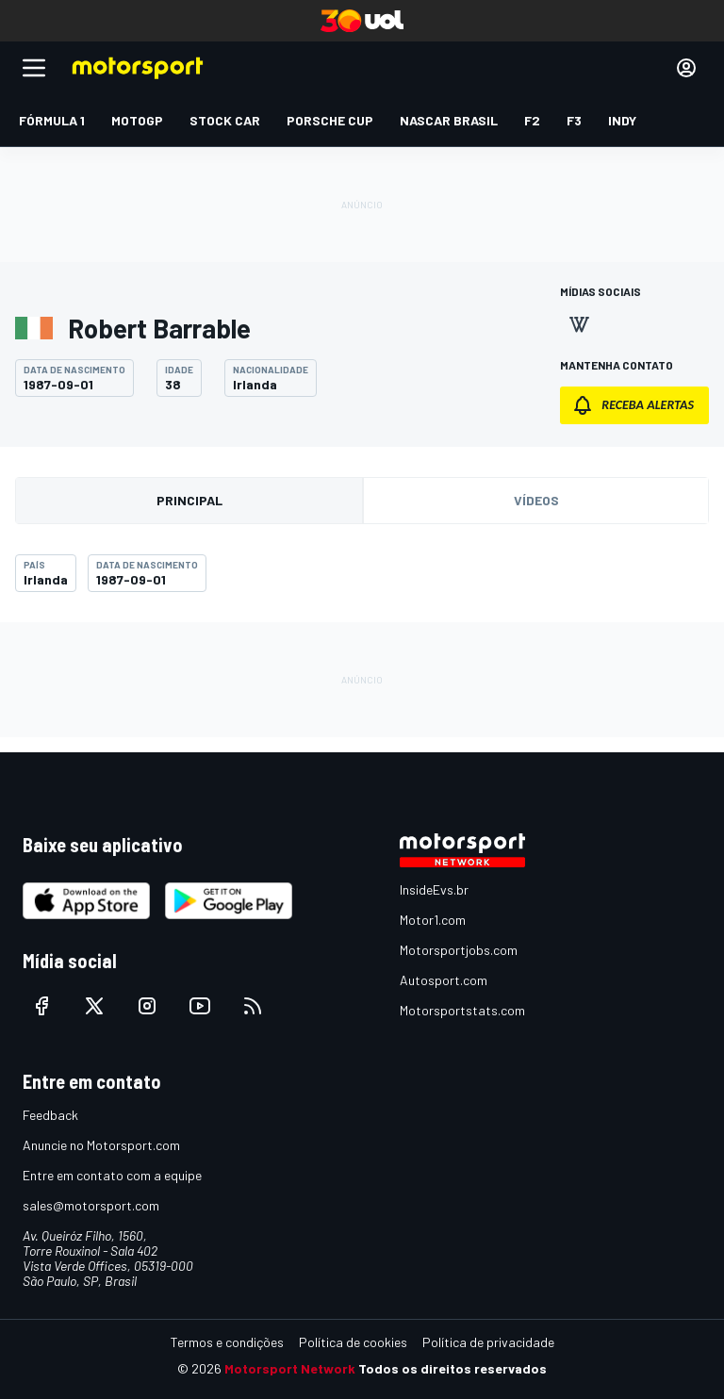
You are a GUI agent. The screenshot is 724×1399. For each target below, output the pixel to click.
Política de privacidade (488, 1342)
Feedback (50, 1115)
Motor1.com (433, 920)
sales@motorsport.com (91, 1205)
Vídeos (536, 500)
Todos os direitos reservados (452, 1368)
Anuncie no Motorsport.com (101, 1145)
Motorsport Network (289, 1368)
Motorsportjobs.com (459, 950)
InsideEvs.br (434, 889)
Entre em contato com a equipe (112, 1175)
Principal (189, 500)
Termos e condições (227, 1342)
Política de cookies (353, 1342)
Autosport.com (443, 980)
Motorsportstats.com (462, 1010)
